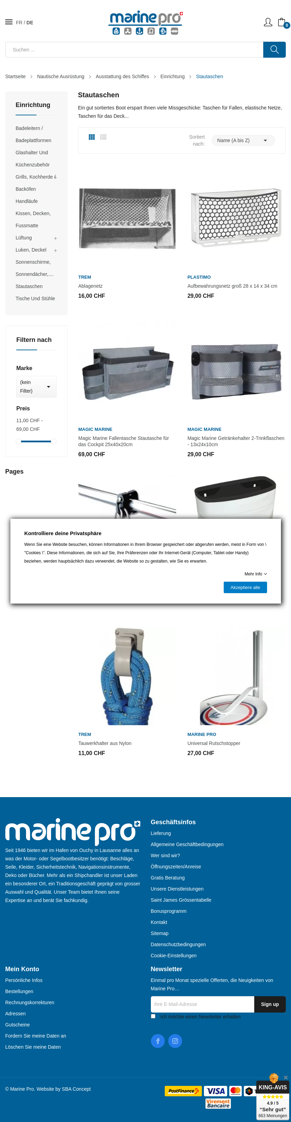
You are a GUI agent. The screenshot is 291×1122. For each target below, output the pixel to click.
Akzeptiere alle (245, 587)
